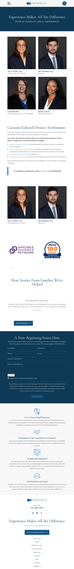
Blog (37, 559)
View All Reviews (23, 323)
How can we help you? (15, 364)
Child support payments (17, 154)
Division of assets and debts (18, 144)
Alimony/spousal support (18, 157)
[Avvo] (33, 513)
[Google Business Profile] (37, 513)
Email (39, 353)
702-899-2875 (37, 508)
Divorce (37, 555)
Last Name (41, 348)
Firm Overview (37, 549)
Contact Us (37, 566)
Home (37, 542)
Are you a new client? (14, 359)
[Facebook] (41, 513)
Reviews (37, 562)
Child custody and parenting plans (21, 149)
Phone (9, 353)
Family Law (37, 552)
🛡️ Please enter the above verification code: (22, 378)
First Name (11, 348)
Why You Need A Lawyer (37, 532)
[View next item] (12, 267)
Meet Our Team (37, 545)
